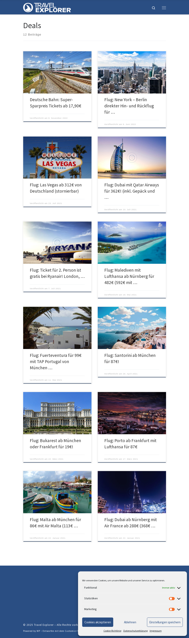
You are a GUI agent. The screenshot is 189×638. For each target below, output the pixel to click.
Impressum (156, 630)
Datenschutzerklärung (135, 630)
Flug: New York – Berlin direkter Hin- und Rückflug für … (129, 106)
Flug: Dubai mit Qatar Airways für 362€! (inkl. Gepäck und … (131, 191)
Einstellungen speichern (165, 622)
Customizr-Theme (75, 631)
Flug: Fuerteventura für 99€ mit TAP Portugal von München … (56, 362)
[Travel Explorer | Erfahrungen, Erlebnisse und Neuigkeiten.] (47, 7)
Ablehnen (130, 622)
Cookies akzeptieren (97, 622)
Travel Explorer (44, 625)
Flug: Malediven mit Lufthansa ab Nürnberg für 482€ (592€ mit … (129, 276)
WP (38, 631)
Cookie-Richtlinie (112, 630)
